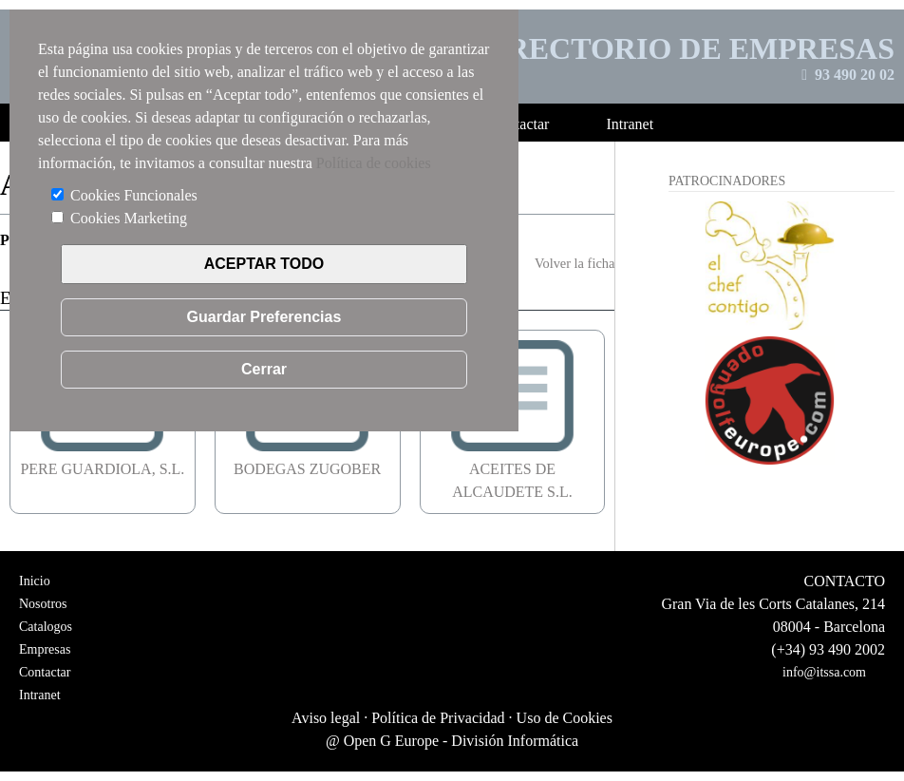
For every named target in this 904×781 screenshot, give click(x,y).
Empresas (44, 649)
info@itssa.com (824, 672)
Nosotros (43, 604)
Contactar (44, 672)
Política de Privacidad (437, 718)
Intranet (40, 695)
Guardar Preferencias (264, 317)
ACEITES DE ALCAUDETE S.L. (512, 469)
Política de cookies (373, 163)
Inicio (34, 581)
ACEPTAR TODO (264, 264)
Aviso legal (326, 718)
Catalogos (45, 626)
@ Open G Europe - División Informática (452, 741)
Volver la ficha (574, 263)
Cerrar (264, 369)
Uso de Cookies (564, 718)
